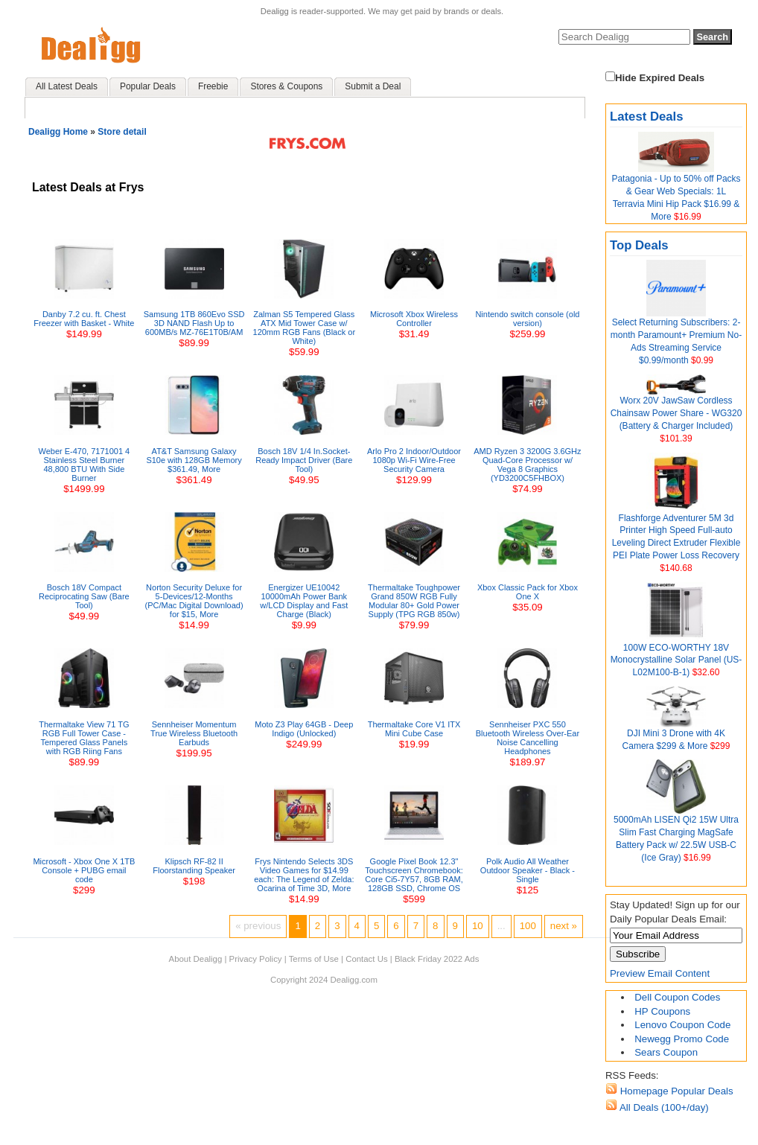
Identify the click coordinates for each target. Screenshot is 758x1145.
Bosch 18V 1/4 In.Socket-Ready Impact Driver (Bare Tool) (303, 460)
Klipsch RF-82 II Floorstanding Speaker (194, 866)
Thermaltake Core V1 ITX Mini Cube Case (414, 729)
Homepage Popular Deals (675, 1091)
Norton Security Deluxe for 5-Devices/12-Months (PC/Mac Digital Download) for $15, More (194, 601)
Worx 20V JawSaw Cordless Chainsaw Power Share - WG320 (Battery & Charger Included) (676, 413)
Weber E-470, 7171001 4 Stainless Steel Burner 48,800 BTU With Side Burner (84, 464)
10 (477, 925)
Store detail (122, 132)
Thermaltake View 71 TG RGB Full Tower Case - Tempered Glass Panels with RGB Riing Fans (84, 738)
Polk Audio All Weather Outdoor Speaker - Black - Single (527, 870)
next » (563, 925)
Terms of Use (314, 958)
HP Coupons (662, 1011)
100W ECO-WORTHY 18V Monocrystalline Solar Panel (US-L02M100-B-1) (676, 660)
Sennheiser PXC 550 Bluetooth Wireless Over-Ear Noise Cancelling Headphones (527, 738)
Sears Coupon (666, 1052)
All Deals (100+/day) (663, 1107)
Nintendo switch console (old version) (527, 319)
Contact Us (366, 958)
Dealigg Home (58, 132)
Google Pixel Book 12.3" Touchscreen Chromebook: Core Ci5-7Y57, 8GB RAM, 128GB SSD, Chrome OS (413, 875)
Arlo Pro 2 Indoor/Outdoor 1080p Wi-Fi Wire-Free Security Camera (414, 460)
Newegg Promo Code (681, 1038)
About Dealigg (196, 958)
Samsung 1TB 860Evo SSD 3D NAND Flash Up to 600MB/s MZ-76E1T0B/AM (194, 323)
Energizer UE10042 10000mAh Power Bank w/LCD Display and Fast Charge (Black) (304, 601)
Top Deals (639, 245)
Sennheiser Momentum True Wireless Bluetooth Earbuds (194, 733)
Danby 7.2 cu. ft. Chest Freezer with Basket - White (84, 319)
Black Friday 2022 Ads (437, 958)
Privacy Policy (255, 958)
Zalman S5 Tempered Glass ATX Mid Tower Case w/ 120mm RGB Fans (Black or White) (304, 327)
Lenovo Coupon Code (682, 1024)
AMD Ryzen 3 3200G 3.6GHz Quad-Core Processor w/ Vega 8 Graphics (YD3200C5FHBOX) (527, 464)
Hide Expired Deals (654, 77)
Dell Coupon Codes (677, 997)
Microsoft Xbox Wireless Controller (414, 319)
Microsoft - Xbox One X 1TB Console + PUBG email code (84, 870)
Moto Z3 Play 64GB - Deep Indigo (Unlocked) (304, 729)
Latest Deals (647, 116)
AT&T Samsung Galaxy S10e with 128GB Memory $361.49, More (193, 460)
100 (528, 925)
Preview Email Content (660, 973)
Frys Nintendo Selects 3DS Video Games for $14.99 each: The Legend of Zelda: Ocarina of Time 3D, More (304, 875)
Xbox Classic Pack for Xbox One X (527, 592)
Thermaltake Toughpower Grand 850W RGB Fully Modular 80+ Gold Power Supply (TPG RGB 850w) (414, 601)
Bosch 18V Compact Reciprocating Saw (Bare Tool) (84, 596)
